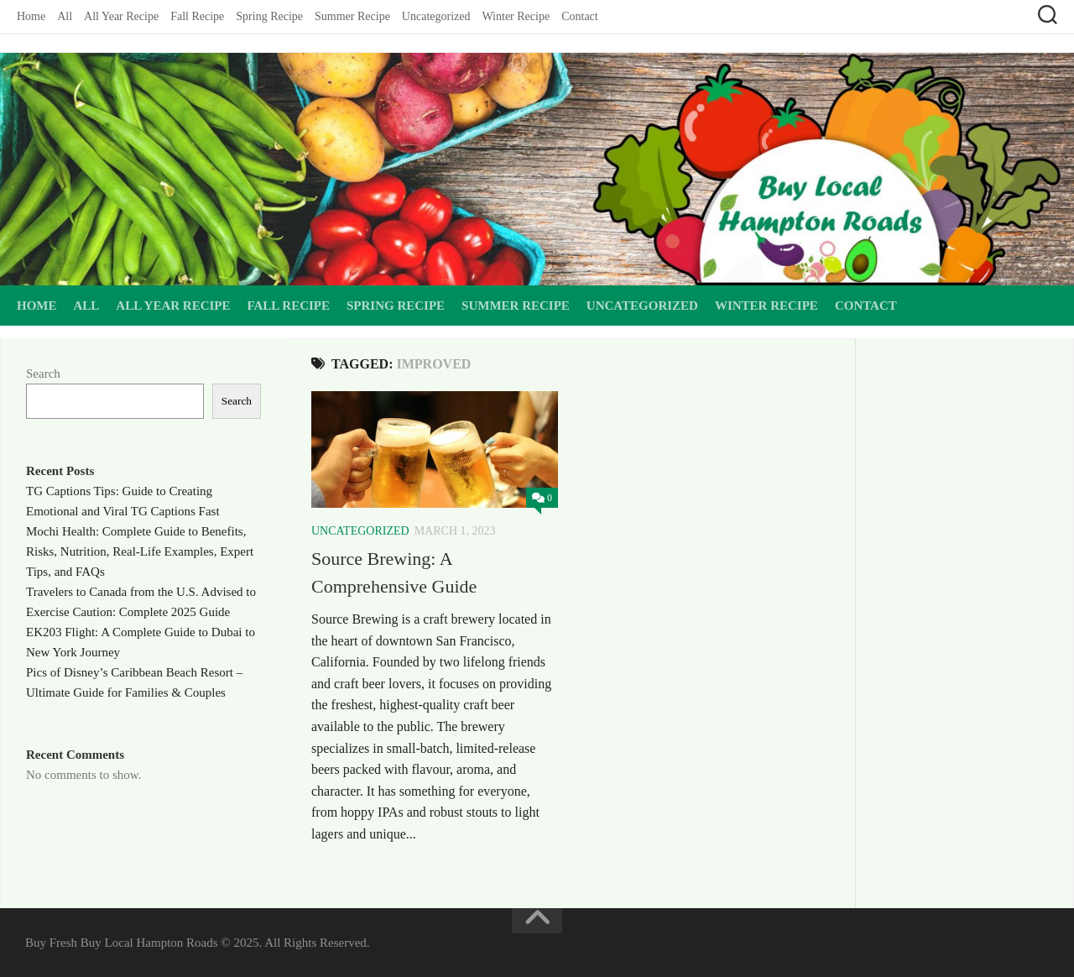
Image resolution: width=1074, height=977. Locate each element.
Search (43, 373)
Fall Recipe (197, 16)
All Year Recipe (121, 16)
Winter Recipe (516, 16)
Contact (579, 16)
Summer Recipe (352, 16)
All (64, 16)
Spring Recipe (269, 16)
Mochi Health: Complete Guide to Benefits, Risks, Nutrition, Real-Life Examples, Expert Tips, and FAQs (139, 551)
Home (31, 16)
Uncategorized (436, 16)
